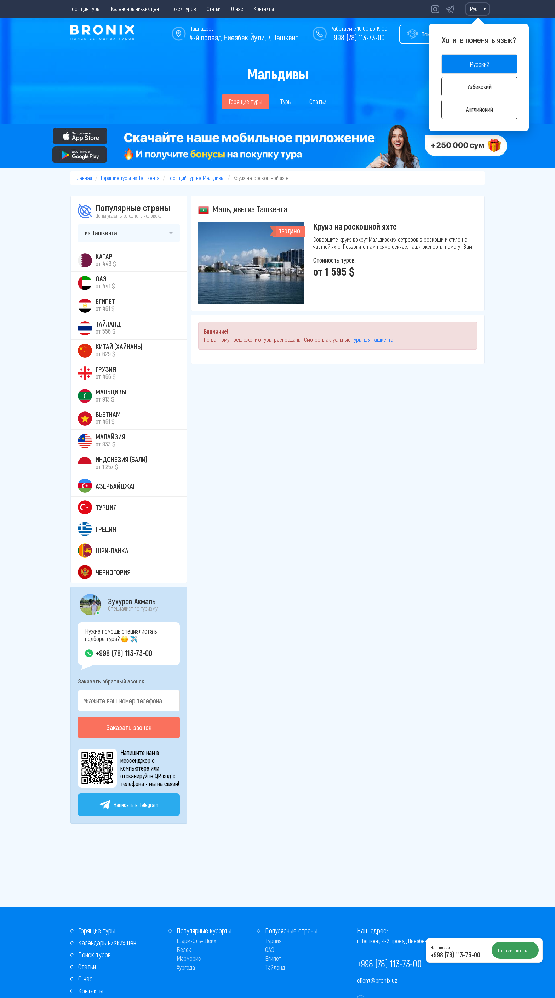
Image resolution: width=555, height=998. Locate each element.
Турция (273, 941)
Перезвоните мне (515, 950)
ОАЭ (269, 949)
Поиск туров (183, 8)
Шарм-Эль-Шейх (196, 941)
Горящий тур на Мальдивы (196, 177)
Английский (479, 109)
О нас (237, 8)
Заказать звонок (128, 727)
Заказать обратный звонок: (111, 681)
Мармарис (189, 958)
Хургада (186, 967)
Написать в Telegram (128, 804)
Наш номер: (440, 947)
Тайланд (275, 967)
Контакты (264, 8)
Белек (184, 949)
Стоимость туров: (334, 260)
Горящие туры (85, 8)
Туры (286, 101)
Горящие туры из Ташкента (130, 177)
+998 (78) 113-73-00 (357, 37)
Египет (273, 958)
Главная (84, 177)
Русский (480, 64)
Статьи (214, 8)
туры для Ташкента (372, 339)
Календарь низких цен (135, 8)
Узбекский (479, 87)
